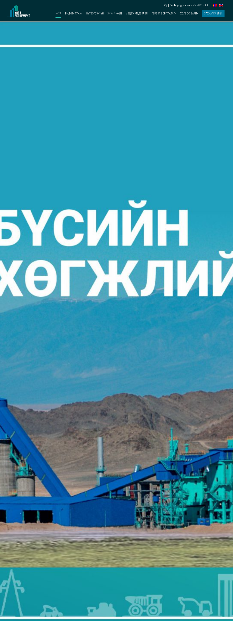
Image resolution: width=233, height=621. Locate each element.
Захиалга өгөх (213, 13)
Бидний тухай (73, 13)
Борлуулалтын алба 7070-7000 (190, 5)
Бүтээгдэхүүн (95, 13)
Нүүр (58, 13)
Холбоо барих (189, 13)
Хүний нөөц (115, 13)
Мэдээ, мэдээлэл (137, 13)
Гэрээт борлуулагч (163, 13)
